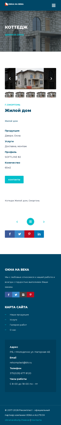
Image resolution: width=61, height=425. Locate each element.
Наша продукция (19, 314)
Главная (25, 420)
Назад (18, 222)
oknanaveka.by (13, 420)
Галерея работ (18, 324)
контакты (14, 179)
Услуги (13, 319)
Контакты (36, 420)
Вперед (42, 222)
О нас (13, 329)
